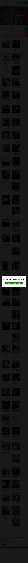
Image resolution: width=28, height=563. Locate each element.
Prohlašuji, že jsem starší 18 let (14, 283)
